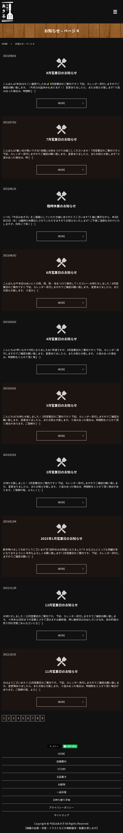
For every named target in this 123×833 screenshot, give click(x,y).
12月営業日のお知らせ (61, 605)
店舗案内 (61, 761)
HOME (5, 43)
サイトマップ (61, 815)
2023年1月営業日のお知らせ (62, 538)
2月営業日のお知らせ (61, 472)
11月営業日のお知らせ (61, 671)
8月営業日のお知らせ (61, 72)
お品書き (61, 777)
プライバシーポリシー (61, 807)
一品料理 (61, 792)
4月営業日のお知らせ (61, 338)
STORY (62, 769)
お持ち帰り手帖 (61, 800)
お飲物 (61, 784)
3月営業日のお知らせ (61, 405)
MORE (61, 103)
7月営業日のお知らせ (61, 139)
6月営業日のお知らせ (61, 272)
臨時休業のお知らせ (61, 206)
